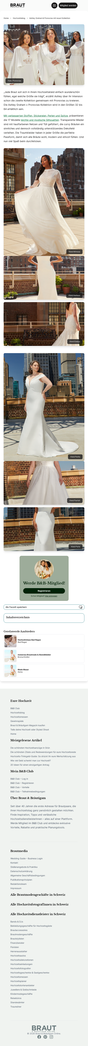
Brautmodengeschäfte (21, 934)
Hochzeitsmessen (19, 716)
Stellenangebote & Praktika (23, 866)
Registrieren (44, 590)
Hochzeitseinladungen (21, 964)
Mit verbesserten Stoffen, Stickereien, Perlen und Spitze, (36, 115)
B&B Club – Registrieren (22, 783)
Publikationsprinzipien (21, 879)
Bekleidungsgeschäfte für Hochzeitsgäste (31, 925)
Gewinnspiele (16, 721)
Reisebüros (15, 998)
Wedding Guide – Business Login (26, 858)
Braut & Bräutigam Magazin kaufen (27, 725)
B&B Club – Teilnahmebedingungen (27, 791)
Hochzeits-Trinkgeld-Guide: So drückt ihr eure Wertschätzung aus (43, 756)
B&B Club (15, 708)
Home (13, 733)
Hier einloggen (51, 596)
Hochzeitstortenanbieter (22, 985)
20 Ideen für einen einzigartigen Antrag (29, 764)
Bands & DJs (16, 921)
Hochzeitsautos (18, 955)
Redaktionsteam (18, 883)
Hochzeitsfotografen (20, 968)
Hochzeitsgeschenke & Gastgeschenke (29, 972)
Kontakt (14, 862)
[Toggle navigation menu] (54, 5)
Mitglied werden (68, 5)
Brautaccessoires (18, 930)
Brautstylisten (17, 938)
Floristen (14, 947)
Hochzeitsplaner (18, 981)
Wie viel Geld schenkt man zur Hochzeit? (30, 760)
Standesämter (17, 1002)
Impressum (15, 888)
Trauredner (15, 1006)
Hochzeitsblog (17, 712)
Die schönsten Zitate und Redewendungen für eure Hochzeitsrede (43, 752)
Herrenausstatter (18, 951)
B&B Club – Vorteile (19, 787)
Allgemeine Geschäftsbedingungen (27, 875)
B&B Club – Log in (19, 778)
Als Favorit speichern (44, 607)
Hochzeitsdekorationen (21, 959)
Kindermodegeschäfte (21, 993)
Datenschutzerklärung (21, 871)
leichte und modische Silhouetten (40, 120)
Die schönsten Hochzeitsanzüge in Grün (30, 747)
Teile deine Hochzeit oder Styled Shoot (29, 729)
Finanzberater (17, 942)
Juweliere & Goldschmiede (23, 989)
